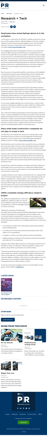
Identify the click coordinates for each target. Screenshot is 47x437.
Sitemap (24, 431)
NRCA (40, 414)
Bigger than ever (7, 373)
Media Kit (14, 414)
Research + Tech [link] (18, 13)
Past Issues (22, 414)
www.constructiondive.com (16, 47)
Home (2, 13)
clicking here (20, 267)
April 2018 (9, 13)
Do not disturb (7, 342)
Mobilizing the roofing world (30, 344)
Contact (7, 414)
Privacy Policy (32, 414)
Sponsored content (11, 299)
